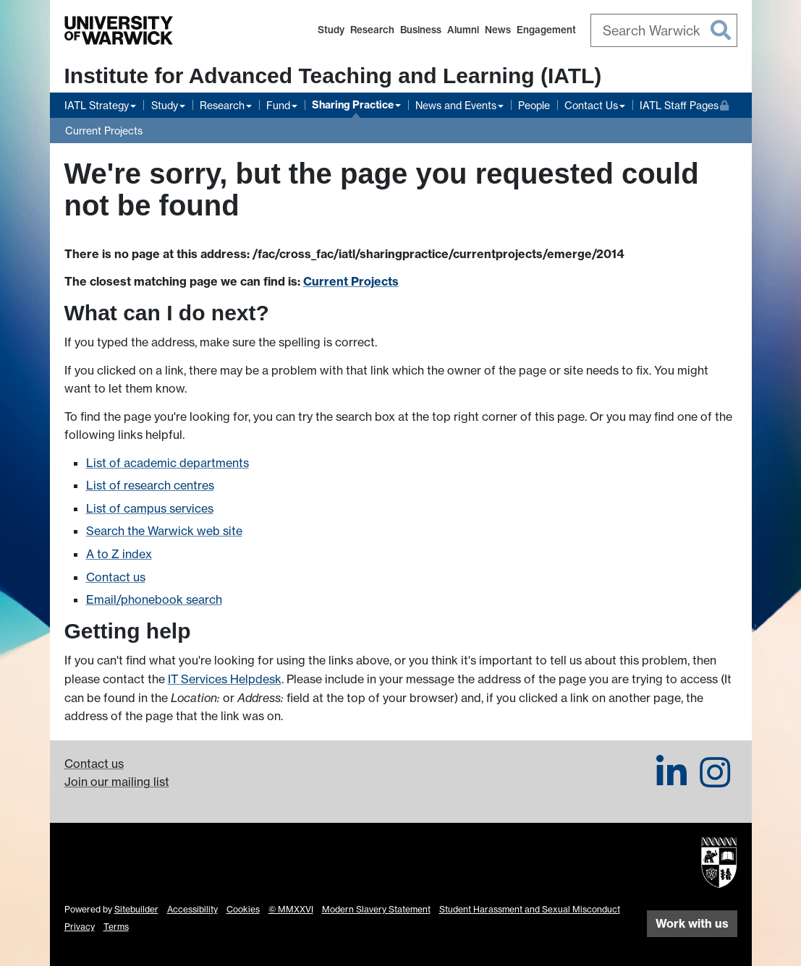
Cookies (243, 909)
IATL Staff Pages (684, 103)
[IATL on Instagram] (715, 781)
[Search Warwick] (663, 30)
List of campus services (149, 508)
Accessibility (192, 909)
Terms (116, 926)
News (498, 29)
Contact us (115, 577)
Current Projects (104, 130)
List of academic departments (167, 463)
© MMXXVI (290, 909)
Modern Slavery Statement (376, 909)
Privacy (79, 926)
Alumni (463, 29)
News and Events (455, 105)
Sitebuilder (136, 909)
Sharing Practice (353, 104)
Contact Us (591, 105)
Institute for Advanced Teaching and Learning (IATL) (333, 75)
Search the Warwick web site (164, 530)
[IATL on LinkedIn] (671, 781)
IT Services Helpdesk (224, 679)
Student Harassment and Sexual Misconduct (529, 909)
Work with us (692, 923)
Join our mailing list (116, 781)
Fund (278, 105)
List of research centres (150, 485)
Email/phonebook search (154, 599)
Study (331, 29)
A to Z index (119, 554)
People (534, 105)
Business (420, 29)
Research (372, 29)
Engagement (546, 29)
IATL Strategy (96, 105)
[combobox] (663, 30)
